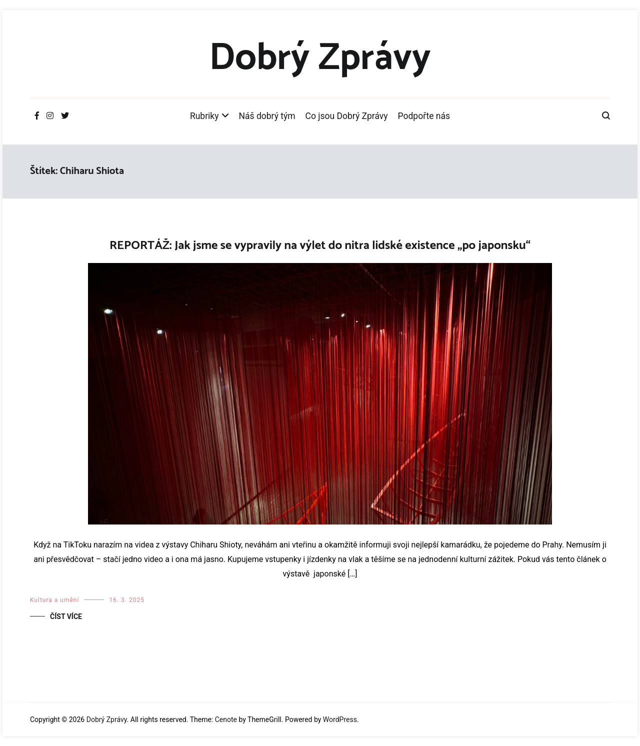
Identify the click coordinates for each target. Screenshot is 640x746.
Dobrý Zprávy (319, 59)
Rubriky (204, 116)
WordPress (340, 720)
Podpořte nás (424, 116)
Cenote (226, 720)
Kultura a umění (54, 600)
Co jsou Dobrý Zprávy (347, 116)
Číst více (66, 616)
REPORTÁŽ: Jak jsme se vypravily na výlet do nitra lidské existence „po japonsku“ (320, 246)
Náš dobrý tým (267, 116)
